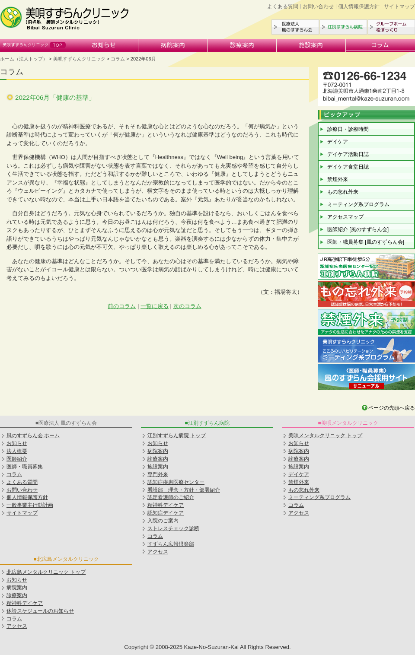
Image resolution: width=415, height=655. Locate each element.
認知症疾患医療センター (175, 482)
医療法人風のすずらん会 (295, 27)
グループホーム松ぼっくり (391, 27)
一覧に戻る (154, 306)
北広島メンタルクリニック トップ (46, 572)
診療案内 (242, 45)
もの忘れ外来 (342, 192)
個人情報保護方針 (359, 6)
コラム (380, 45)
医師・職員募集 (24, 467)
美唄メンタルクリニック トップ (325, 435)
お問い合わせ (318, 6)
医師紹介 (16, 459)
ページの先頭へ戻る (391, 408)
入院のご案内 (163, 521)
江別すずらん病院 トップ (176, 435)
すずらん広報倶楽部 (170, 544)
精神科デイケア (165, 505)
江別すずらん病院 (343, 27)
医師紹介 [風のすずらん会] (358, 229)
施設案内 (311, 45)
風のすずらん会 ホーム (33, 435)
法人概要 (16, 451)
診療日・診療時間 (348, 129)
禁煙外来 (337, 179)
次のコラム (187, 306)
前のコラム (122, 306)
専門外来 (157, 474)
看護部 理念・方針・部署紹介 (183, 490)
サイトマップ (399, 6)
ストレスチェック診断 (173, 528)
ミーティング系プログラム (358, 204)
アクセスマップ (345, 217)
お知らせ (103, 45)
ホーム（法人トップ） (24, 58)
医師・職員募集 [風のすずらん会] (365, 242)
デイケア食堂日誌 (348, 167)
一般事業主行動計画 (29, 505)
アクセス (157, 552)
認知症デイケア (165, 513)
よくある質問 (282, 6)
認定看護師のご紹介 (170, 497)
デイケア (337, 142)
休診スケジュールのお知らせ (40, 611)
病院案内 (173, 45)
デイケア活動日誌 (348, 154)
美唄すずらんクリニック (34, 45)
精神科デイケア (24, 603)
